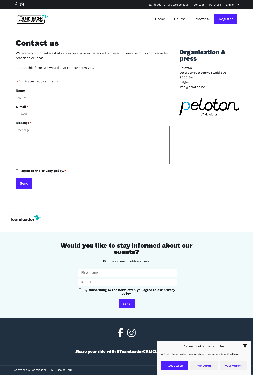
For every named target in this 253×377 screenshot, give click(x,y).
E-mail (22, 106)
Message (24, 122)
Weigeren (204, 365)
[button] (245, 346)
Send (126, 303)
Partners (215, 4)
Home (160, 19)
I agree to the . (42, 170)
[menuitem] (232, 4)
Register (226, 19)
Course (180, 19)
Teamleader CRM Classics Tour (167, 4)
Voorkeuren (233, 365)
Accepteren (175, 365)
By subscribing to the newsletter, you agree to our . (127, 291)
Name (21, 90)
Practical (202, 19)
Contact (198, 4)
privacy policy (52, 171)
